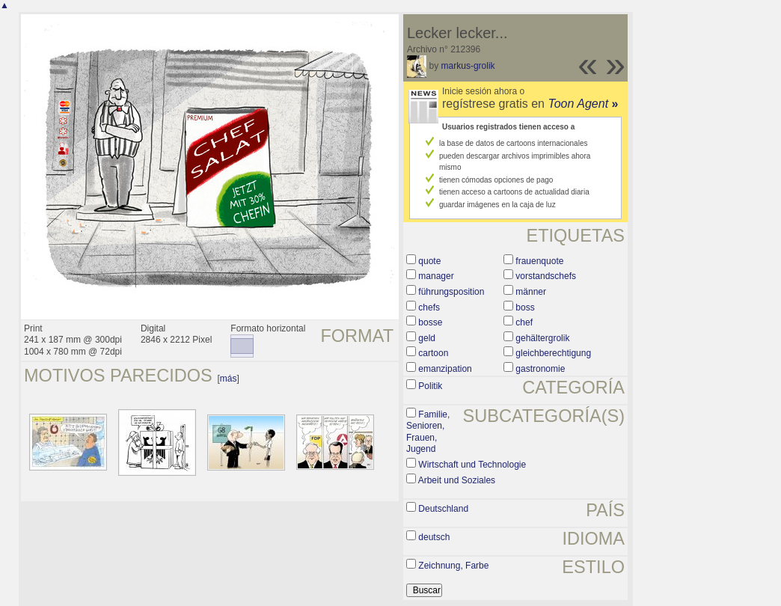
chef (524, 322)
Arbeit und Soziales (456, 480)
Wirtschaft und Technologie (472, 464)
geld (426, 338)
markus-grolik (468, 66)
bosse (430, 322)
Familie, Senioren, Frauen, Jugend (428, 432)
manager (435, 276)
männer (530, 292)
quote (429, 261)
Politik (430, 386)
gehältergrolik (542, 338)
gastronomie (540, 369)
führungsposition (451, 292)
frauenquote (539, 261)
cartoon (433, 353)
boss (524, 307)
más (228, 378)
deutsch (434, 537)
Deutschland (443, 509)
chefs (429, 307)
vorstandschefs (545, 276)
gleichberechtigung (553, 353)
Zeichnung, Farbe (453, 565)
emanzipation (444, 369)
